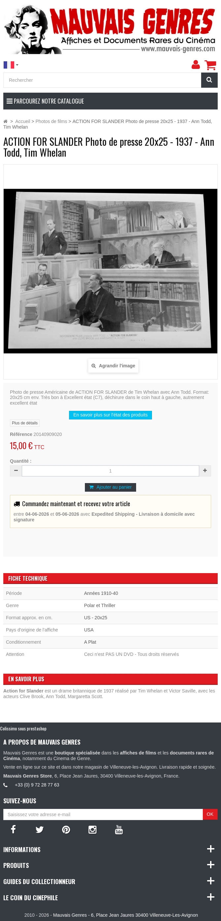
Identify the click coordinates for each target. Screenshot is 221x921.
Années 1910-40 (101, 593)
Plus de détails (25, 423)
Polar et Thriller (99, 605)
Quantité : (20, 461)
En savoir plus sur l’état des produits (110, 414)
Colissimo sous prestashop (23, 728)
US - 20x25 (95, 617)
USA (88, 629)
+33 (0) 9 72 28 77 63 (37, 784)
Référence (21, 434)
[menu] (195, 64)
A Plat (90, 642)
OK (210, 814)
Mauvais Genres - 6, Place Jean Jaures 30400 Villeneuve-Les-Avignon (125, 915)
